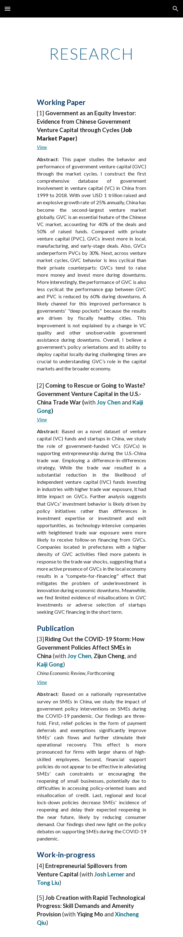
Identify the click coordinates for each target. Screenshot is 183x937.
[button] (7, 8)
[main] (91, 53)
